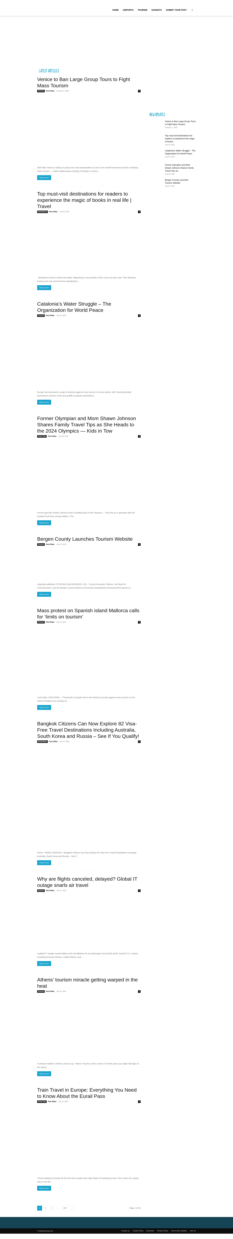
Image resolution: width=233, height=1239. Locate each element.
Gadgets (156, 10)
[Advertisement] (116, 43)
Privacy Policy (162, 1236)
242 (64, 1213)
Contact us (125, 1236)
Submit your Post (176, 10)
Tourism (142, 10)
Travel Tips (42, 441)
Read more (44, 183)
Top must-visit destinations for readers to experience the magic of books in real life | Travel (84, 205)
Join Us (193, 1236)
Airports (128, 10)
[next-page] (71, 1213)
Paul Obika (50, 96)
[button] (192, 10)
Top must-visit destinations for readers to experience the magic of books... (180, 144)
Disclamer (150, 1236)
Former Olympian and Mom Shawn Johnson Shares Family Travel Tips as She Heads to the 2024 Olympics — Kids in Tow (86, 430)
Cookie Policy (138, 1236)
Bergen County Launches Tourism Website (85, 544)
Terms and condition (179, 1236)
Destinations (42, 217)
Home (115, 10)
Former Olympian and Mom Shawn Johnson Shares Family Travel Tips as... (179, 173)
